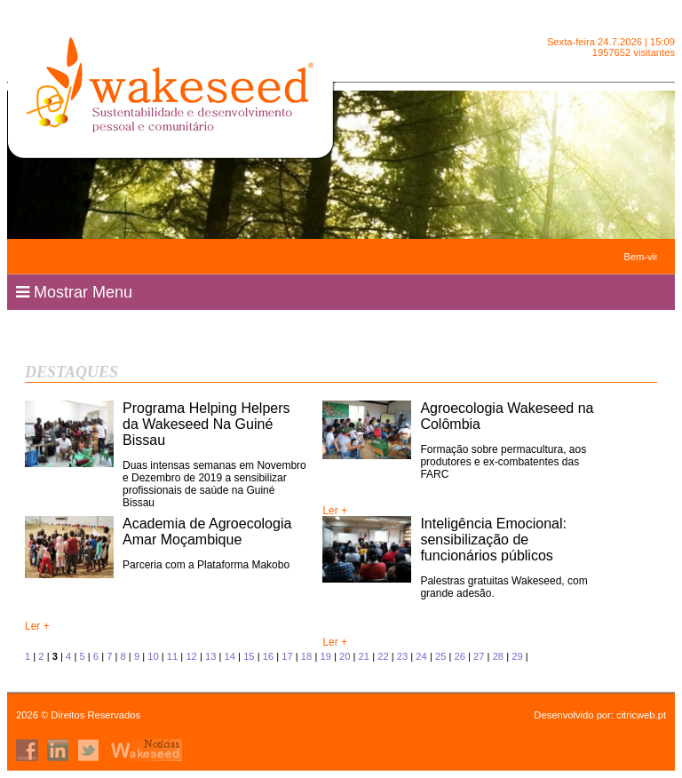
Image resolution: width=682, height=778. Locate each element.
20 (344, 656)
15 (248, 656)
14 (230, 656)
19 (325, 656)
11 (172, 656)
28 (498, 656)
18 (306, 656)
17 (287, 656)
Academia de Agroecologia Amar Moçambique (207, 531)
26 (459, 656)
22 (382, 656)
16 (268, 656)
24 (421, 656)
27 (478, 656)
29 (517, 656)
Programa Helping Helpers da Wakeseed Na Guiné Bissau (206, 424)
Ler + (334, 510)
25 (440, 656)
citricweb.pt (641, 715)
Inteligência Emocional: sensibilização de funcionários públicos (493, 539)
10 (152, 656)
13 (210, 656)
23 (402, 656)
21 (364, 656)
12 (191, 656)
